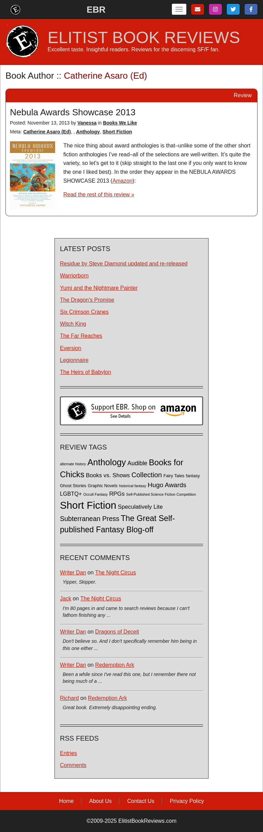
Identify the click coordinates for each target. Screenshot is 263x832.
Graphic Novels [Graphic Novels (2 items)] (102, 485)
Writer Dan (73, 572)
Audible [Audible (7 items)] (137, 463)
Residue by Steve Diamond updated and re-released (124, 263)
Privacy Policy (187, 801)
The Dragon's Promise (87, 300)
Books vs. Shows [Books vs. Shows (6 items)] (108, 475)
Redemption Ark (114, 665)
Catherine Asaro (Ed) (47, 131)
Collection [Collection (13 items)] (147, 475)
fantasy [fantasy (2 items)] (193, 475)
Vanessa (87, 123)
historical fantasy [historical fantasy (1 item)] (132, 486)
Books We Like (120, 123)
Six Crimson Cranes (84, 312)
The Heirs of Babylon (85, 372)
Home (66, 801)
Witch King (73, 324)
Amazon (122, 181)
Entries (68, 753)
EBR (96, 9)
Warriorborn (74, 275)
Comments (73, 765)
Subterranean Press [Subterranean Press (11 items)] (89, 518)
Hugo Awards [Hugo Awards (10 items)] (167, 485)
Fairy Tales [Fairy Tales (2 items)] (173, 475)
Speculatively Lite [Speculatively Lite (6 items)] (140, 507)
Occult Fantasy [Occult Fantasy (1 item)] (95, 494)
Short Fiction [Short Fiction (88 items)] (88, 505)
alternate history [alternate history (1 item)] (73, 464)
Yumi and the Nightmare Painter (99, 288)
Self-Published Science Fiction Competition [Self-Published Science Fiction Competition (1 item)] (161, 494)
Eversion (70, 348)
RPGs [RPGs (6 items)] (117, 494)
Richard (69, 698)
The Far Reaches (81, 336)
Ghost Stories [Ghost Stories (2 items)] (73, 485)
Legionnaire (74, 360)
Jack (65, 598)
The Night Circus (115, 572)
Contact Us (140, 801)
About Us (100, 801)
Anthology (88, 131)
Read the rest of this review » (98, 194)
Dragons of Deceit (117, 632)
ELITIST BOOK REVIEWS (144, 37)
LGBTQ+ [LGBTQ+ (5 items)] (71, 494)
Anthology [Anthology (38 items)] (106, 462)
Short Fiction (117, 131)
